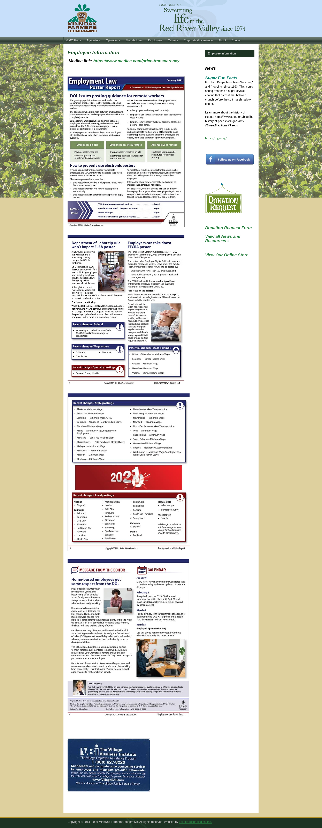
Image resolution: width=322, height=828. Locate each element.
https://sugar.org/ (216, 138)
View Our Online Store (226, 255)
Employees (155, 40)
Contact (236, 40)
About (222, 40)
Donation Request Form (228, 228)
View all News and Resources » (222, 238)
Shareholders (134, 40)
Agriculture (93, 40)
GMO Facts (73, 40)
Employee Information (222, 53)
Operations (113, 40)
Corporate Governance (198, 40)
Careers (173, 40)
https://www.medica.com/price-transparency (136, 61)
